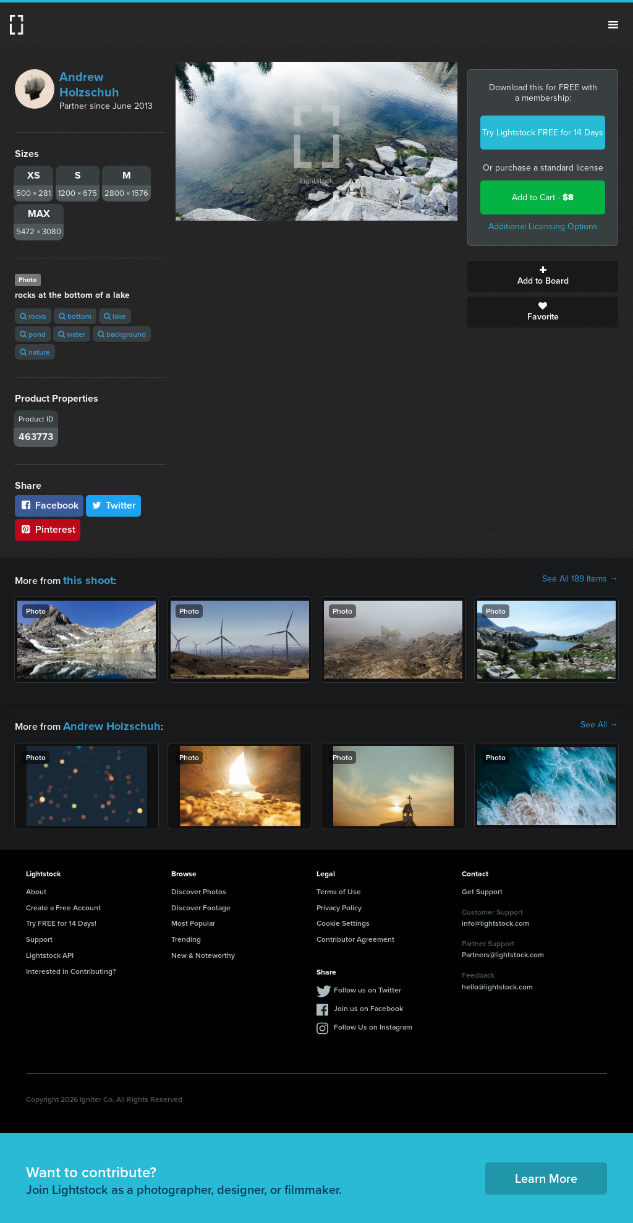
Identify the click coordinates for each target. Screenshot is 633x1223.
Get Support (482, 887)
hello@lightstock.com (497, 983)
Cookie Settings (343, 919)
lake (115, 316)
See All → (599, 723)
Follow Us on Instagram (373, 1023)
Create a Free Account (63, 904)
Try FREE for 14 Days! (61, 919)
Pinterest (47, 529)
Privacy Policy (339, 904)
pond (33, 334)
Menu (613, 25)
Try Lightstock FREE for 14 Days (542, 132)
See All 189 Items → (580, 579)
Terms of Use (338, 887)
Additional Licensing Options (543, 226)
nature (35, 352)
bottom (75, 316)
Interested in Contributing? (71, 967)
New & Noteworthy (203, 951)
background (122, 334)
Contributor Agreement (355, 935)
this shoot (84, 579)
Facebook (49, 505)
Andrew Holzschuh (89, 84)
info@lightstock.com (495, 919)
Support (39, 935)
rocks (33, 316)
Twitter (114, 505)
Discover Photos (198, 887)
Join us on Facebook (368, 1004)
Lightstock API (50, 951)
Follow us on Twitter (367, 986)
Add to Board (542, 276)
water (71, 334)
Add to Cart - (543, 197)
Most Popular (193, 919)
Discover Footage (201, 904)
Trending (186, 935)
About (36, 887)
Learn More (546, 1174)
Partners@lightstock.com (503, 951)
